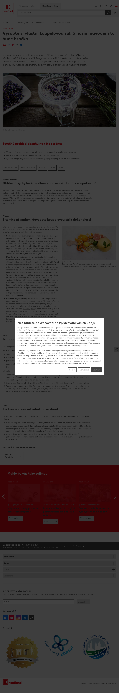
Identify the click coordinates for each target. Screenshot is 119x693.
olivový (33, 309)
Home (5, 22)
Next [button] (115, 496)
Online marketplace (27, 6)
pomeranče (18, 295)
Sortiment (8, 576)
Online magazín (21, 22)
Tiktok (31, 617)
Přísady (42, 168)
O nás (6, 569)
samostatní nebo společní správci (31, 338)
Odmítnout (84, 370)
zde (71, 358)
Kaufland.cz (9, 557)
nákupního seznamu (14, 293)
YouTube (11, 617)
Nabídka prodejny (50, 6)
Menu (116, 5)
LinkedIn (25, 617)
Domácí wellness (28, 168)
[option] (24, 501)
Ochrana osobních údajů (96, 683)
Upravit (72, 370)
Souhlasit (96, 370)
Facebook (5, 617)
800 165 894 (32, 544)
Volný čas (40, 22)
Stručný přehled (10, 168)
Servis (6, 563)
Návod (52, 168)
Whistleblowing (111, 683)
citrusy (41, 290)
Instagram (18, 617)
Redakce (83, 683)
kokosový (26, 309)
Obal (61, 168)
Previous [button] (3, 496)
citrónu (9, 295)
